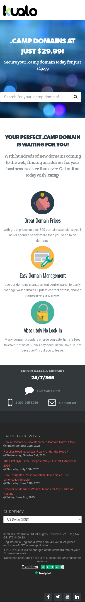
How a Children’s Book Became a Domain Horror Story (39, 442)
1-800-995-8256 (23, 402)
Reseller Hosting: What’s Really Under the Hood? (35, 451)
